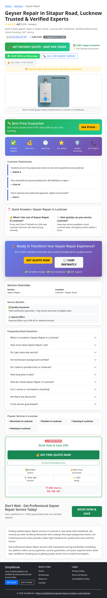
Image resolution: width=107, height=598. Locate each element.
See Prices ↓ (89, 127)
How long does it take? (22, 374)
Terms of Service (79, 575)
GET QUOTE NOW (38, 260)
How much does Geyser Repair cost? (29, 344)
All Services (43, 575)
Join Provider (26, 582)
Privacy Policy (78, 571)
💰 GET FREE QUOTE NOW (53, 455)
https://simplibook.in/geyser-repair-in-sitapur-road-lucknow (63, 593)
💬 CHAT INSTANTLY (69, 262)
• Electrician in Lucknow (20, 421)
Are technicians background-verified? (29, 359)
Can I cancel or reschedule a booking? (30, 389)
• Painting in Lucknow (20, 428)
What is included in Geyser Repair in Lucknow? (34, 337)
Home (8, 6)
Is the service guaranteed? (24, 404)
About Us (42, 578)
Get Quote (11, 582)
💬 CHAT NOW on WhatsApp (22, 56)
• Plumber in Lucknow (51, 421)
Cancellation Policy (80, 578)
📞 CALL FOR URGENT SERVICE (59, 56)
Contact (42, 582)
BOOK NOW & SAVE (87, 511)
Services (18, 6)
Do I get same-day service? (24, 352)
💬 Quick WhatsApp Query (53, 462)
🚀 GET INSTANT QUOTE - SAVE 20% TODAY (37, 47)
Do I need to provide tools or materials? (31, 367)
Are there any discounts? (23, 396)
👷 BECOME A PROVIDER (20, 62)
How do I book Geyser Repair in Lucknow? (32, 381)
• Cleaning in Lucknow (82, 421)
